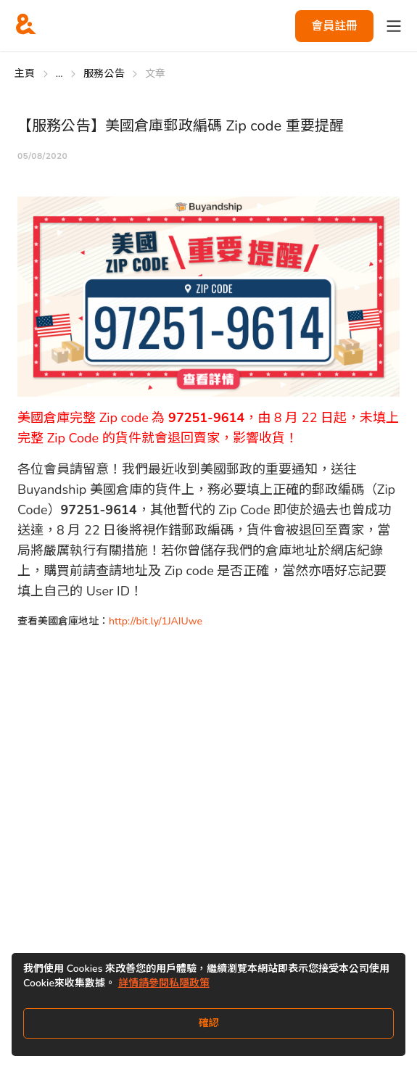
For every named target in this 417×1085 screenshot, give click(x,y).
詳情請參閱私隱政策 (164, 983)
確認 (209, 1023)
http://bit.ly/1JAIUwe (155, 621)
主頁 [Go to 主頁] (25, 74)
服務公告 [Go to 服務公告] (104, 74)
